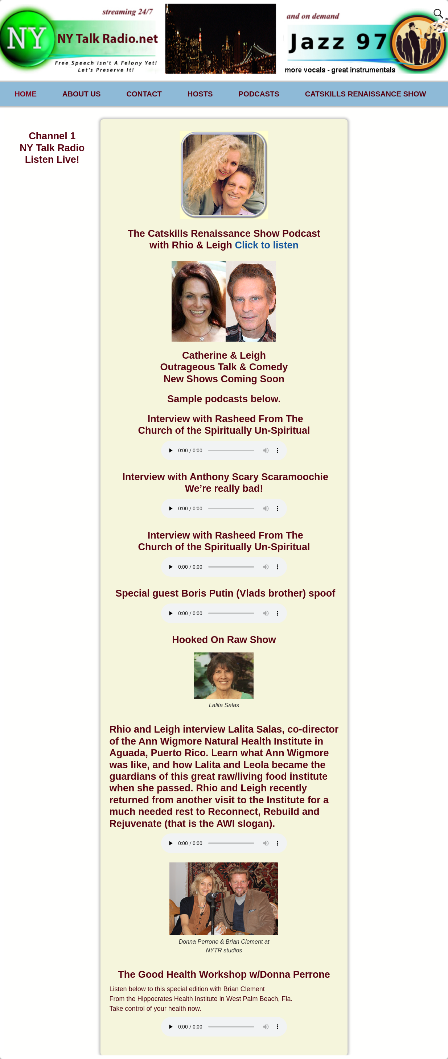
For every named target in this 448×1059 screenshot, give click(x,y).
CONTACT (143, 94)
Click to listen (267, 245)
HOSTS (200, 94)
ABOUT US (81, 94)
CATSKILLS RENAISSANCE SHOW (365, 94)
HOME (26, 94)
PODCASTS (258, 94)
